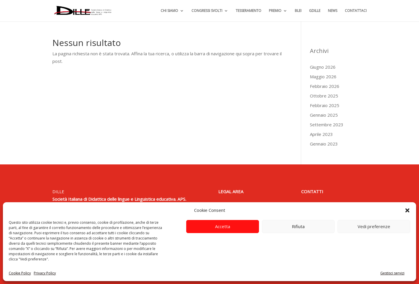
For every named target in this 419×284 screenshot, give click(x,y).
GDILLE (314, 11)
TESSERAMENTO (248, 11)
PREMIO (275, 11)
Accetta (222, 226)
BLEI (298, 11)
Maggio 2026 (323, 76)
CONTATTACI (356, 11)
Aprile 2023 (321, 134)
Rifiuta (298, 226)
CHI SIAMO (169, 11)
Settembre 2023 (326, 124)
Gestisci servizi (392, 273)
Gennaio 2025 (324, 115)
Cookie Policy (20, 273)
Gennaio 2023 (324, 144)
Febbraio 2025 (324, 105)
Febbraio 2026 (324, 86)
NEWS (332, 11)
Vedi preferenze (374, 226)
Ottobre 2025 (324, 96)
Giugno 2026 (322, 67)
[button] (407, 210)
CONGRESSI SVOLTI (206, 11)
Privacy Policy (45, 273)
